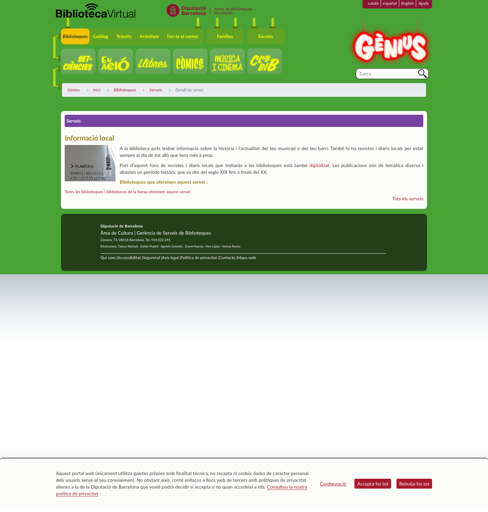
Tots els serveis (407, 198)
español (390, 3)
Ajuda (423, 3)
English (407, 3)
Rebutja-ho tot (414, 484)
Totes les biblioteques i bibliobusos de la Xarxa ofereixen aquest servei (127, 191)
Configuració (333, 484)
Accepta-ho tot (372, 484)
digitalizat (319, 165)
